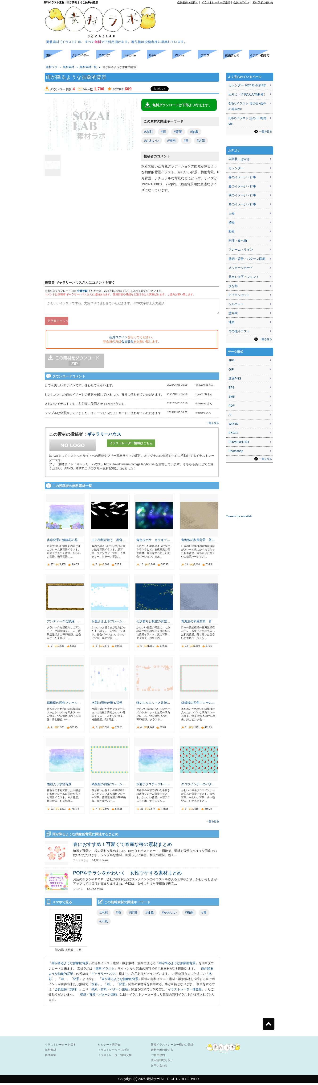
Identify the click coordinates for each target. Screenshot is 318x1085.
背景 (76, 981)
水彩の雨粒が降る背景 (107, 705)
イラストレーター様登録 (216, 2)
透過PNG (234, 378)
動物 (231, 231)
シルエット (236, 304)
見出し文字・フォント (243, 277)
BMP (231, 396)
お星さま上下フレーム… (108, 623)
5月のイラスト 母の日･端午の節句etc (247, 106)
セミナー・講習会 (109, 1046)
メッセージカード (240, 268)
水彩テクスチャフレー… (153, 786)
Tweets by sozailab (239, 516)
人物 (231, 213)
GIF (231, 369)
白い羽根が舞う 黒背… (108, 542)
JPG (231, 360)
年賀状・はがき (239, 159)
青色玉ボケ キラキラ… (153, 542)
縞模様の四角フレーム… (64, 705)
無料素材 (68, 67)
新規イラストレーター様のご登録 (172, 1046)
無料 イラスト (105, 970)
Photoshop (235, 451)
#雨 (163, 132)
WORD (233, 424)
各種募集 (50, 1057)
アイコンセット (239, 295)
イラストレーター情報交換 (115, 1057)
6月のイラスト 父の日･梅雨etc (247, 120)
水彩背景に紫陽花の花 (62, 542)
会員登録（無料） (187, 2)
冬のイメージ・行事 (242, 204)
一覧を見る (212, 425)
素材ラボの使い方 (263, 2)
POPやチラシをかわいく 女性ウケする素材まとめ (127, 875)
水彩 (94, 986)
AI (229, 415)
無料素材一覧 (88, 67)
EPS (231, 387)
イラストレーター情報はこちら (131, 445)
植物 (231, 222)
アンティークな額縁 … (64, 623)
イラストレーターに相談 (113, 1052)
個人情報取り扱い (162, 1062)
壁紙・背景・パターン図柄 (109, 991)
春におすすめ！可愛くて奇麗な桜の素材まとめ (122, 846)
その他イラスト (239, 331)
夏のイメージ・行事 (242, 186)
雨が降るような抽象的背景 (70, 965)
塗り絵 (233, 313)
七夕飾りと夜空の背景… (153, 623)
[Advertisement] (219, 14)
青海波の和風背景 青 (196, 623)
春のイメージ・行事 (242, 177)
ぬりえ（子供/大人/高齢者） (247, 94)
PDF (231, 405)
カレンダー (236, 168)
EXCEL (233, 433)
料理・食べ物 (237, 240)
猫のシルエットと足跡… (153, 705)
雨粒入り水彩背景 (59, 786)
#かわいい (151, 140)
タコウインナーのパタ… (198, 786)
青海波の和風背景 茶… (198, 542)
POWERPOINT (238, 442)
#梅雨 (171, 140)
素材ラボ (51, 67)
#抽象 (194, 132)
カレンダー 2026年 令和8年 (247, 85)
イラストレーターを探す (60, 1046)
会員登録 (82, 290)
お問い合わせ (159, 1067)
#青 (186, 140)
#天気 (201, 140)
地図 (231, 322)
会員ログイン (241, 2)
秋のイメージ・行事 (242, 195)
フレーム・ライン (240, 249)
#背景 (178, 132)
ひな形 (233, 286)
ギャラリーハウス (104, 436)
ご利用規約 (158, 1057)
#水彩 (148, 132)
